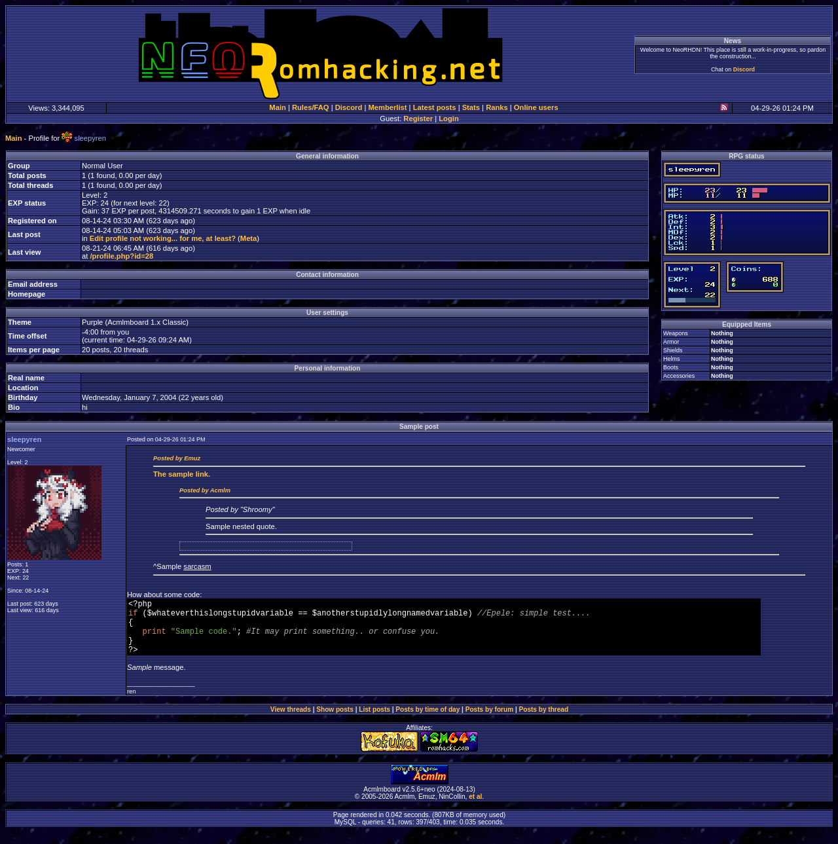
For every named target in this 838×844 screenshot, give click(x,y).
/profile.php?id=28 (121, 256)
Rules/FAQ (310, 107)
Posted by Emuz (176, 458)
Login (448, 118)
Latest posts (434, 107)
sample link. (181, 474)
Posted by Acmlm (204, 490)
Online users (536, 107)
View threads (290, 721)
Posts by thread (544, 721)
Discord (744, 69)
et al (475, 808)
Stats (471, 107)
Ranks (497, 107)
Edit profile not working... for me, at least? (163, 238)
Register (418, 118)
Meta (248, 238)
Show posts (335, 721)
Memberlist (387, 107)
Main (277, 107)
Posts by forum (489, 721)
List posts (374, 721)
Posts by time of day (427, 721)
